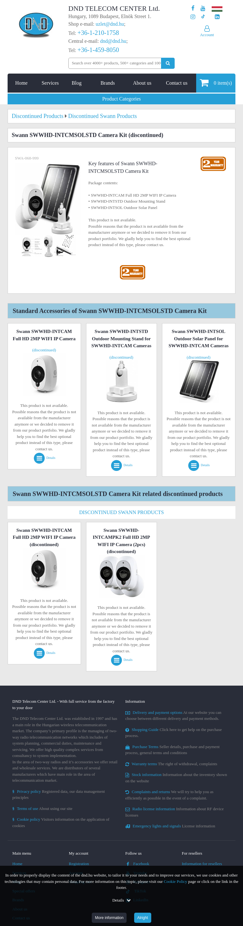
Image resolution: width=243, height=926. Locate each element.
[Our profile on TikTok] (203, 17)
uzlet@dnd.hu (110, 24)
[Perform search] (168, 63)
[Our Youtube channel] (203, 8)
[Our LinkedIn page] (217, 17)
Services (50, 83)
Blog (77, 83)
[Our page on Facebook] (193, 8)
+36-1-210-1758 (98, 32)
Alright (142, 918)
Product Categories (121, 98)
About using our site (42, 808)
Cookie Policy (175, 881)
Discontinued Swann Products (121, 512)
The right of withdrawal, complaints (171, 763)
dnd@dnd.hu (113, 41)
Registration (79, 863)
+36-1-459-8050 (98, 49)
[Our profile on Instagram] (192, 17)
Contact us (176, 83)
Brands (108, 83)
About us (142, 83)
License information (170, 826)
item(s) (216, 83)
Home (21, 83)
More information (109, 918)
